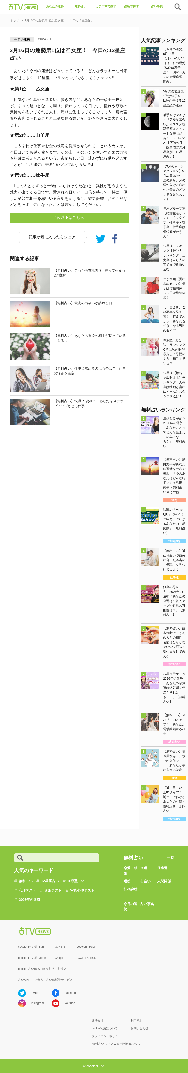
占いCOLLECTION (84, 958)
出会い (145, 881)
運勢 (127, 881)
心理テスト (27, 890)
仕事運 (162, 868)
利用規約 (136, 1020)
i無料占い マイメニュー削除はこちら (116, 1043)
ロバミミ (60, 946)
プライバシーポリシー (106, 1036)
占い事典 (147, 904)
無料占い (26, 881)
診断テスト (53, 890)
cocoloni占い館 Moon (32, 958)
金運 (143, 868)
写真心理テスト (82, 890)
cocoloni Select (86, 946)
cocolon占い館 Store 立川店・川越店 (42, 969)
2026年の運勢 (29, 900)
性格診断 (130, 889)
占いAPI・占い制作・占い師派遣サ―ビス (45, 980)
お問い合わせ (139, 1028)
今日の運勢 (22, 39)
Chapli (59, 958)
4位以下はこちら (69, 217)
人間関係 (164, 881)
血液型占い (75, 881)
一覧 (170, 858)
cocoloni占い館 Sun (31, 946)
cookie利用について (105, 1028)
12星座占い (50, 881)
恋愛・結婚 (130, 870)
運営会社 (97, 1020)
